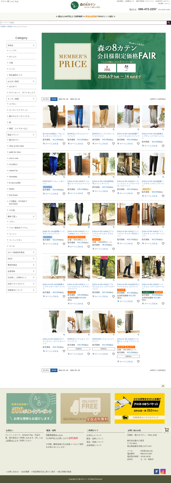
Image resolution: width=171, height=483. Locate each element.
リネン (12, 221)
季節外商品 (12, 265)
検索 (169, 23)
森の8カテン (14, 140)
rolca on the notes (16, 146)
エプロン (13, 104)
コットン (13, 234)
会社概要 (25, 472)
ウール (12, 246)
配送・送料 (51, 430)
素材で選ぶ (12, 216)
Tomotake (13, 177)
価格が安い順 (63, 99)
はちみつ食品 (13, 81)
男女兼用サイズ (15, 75)
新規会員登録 (91, 16)
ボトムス (17, 27)
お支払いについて (94, 435)
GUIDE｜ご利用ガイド (17, 277)
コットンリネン (15, 240)
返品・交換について (95, 442)
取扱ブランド (13, 135)
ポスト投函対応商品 (16, 252)
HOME (3, 27)
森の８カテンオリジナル (19, 116)
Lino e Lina (13, 158)
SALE (10, 259)
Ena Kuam (13, 195)
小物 (11, 63)
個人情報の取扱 (64, 472)
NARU (11, 189)
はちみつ (13, 86)
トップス (13, 50)
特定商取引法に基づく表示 (44, 472)
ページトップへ (163, 386)
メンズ (12, 69)
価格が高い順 (75, 99)
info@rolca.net (147, 451)
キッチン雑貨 (13, 99)
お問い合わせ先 (134, 430)
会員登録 (11, 271)
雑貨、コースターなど (18, 128)
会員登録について (94, 445)
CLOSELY (13, 164)
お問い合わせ (13, 472)
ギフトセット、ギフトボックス (22, 92)
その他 (12, 210)
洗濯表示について (15, 290)
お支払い (9, 430)
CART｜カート (164, 4)
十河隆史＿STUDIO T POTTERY (18, 202)
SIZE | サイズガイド (16, 284)
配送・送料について (95, 438)
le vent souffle (15, 183)
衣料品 (9, 27)
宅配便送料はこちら (54, 435)
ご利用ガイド (11, 440)
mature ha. (13, 170)
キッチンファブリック (18, 110)
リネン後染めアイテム (18, 228)
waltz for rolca (15, 152)
